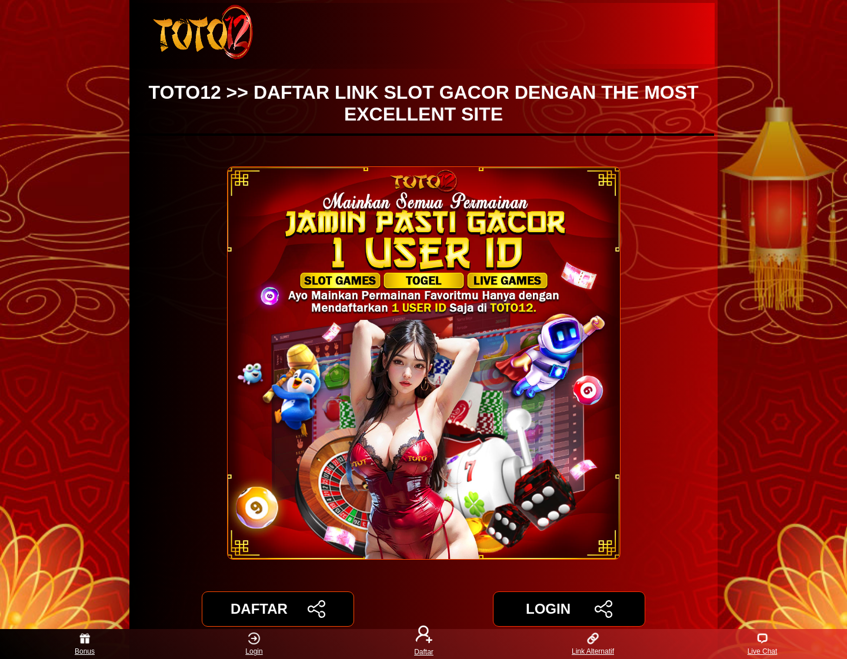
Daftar (423, 644)
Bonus (85, 644)
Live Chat (763, 644)
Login (253, 644)
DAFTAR (278, 609)
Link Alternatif (593, 644)
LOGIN (569, 609)
